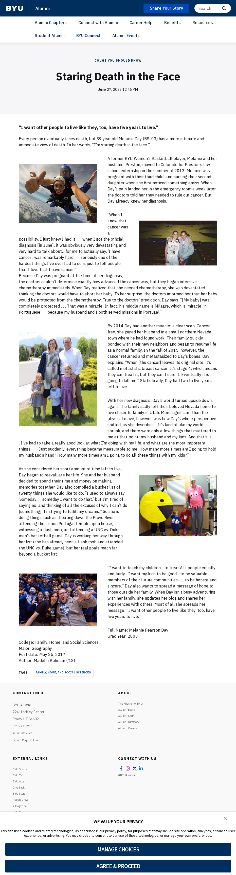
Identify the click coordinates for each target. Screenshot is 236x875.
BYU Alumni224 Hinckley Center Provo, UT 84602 (28, 712)
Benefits (172, 22)
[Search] (212, 8)
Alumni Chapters (51, 22)
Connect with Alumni (98, 22)
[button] (226, 819)
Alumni (44, 8)
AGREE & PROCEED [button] (118, 866)
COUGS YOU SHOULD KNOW (118, 60)
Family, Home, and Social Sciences (63, 672)
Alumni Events (126, 35)
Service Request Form (30, 740)
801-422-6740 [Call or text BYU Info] (24, 726)
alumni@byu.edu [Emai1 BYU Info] (25, 732)
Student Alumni (50, 35)
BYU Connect (88, 35)
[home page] (15, 8)
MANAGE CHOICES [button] (118, 849)
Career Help (141, 22)
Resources (202, 22)
